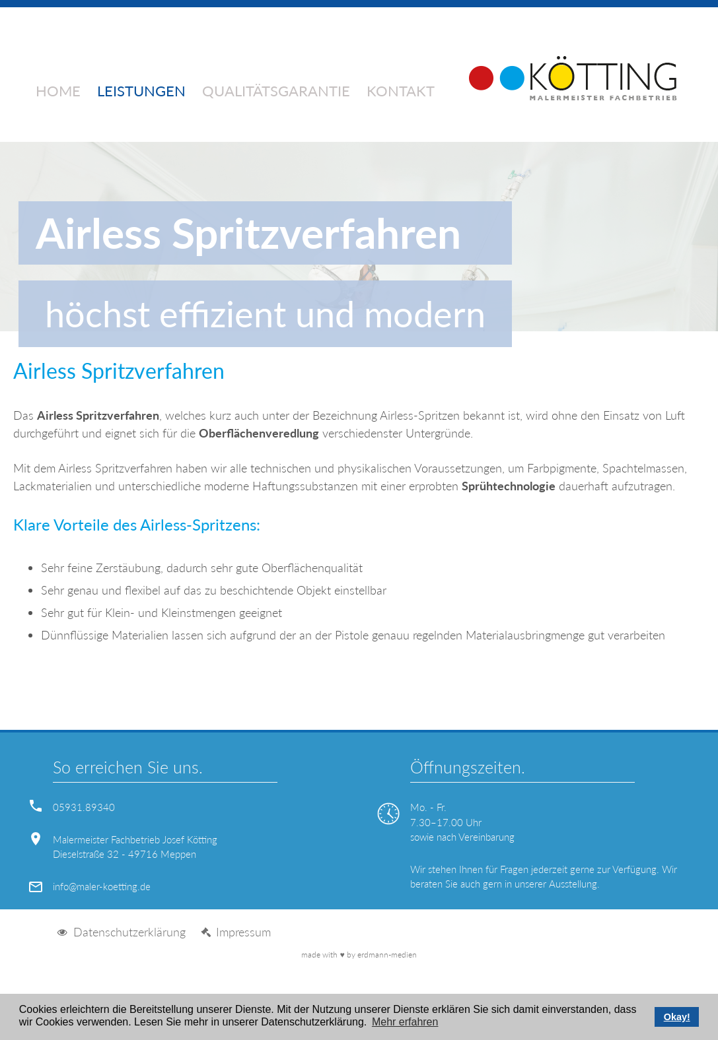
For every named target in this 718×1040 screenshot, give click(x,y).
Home (58, 92)
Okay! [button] (677, 1017)
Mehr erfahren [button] (405, 1021)
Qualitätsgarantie (276, 92)
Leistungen (141, 92)
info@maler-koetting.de (102, 886)
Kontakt (401, 92)
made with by (358, 954)
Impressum (243, 932)
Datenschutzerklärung (129, 932)
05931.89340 (84, 807)
